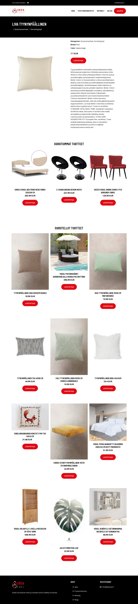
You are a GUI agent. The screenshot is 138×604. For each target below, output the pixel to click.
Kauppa (120, 11)
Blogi (109, 11)
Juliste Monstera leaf (69, 548)
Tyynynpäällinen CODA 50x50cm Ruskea (30, 293)
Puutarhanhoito (86, 11)
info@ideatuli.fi (119, 3)
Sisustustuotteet (21, 29)
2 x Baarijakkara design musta (69, 189)
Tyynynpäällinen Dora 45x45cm (108, 378)
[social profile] (28, 3)
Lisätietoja (78, 60)
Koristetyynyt (36, 29)
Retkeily (100, 11)
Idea (73, 11)
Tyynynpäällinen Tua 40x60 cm (30, 378)
